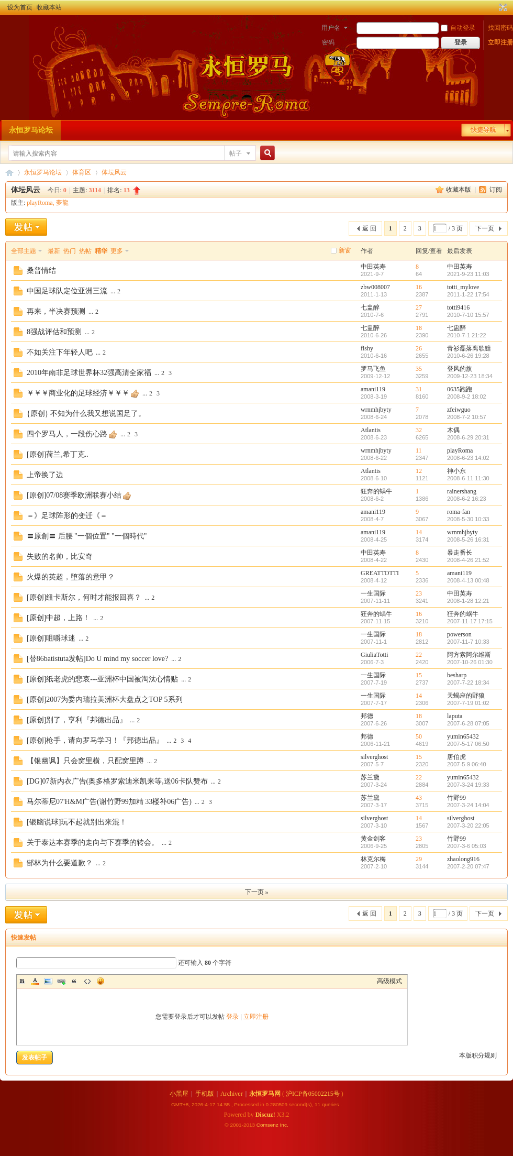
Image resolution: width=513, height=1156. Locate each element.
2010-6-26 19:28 (468, 356)
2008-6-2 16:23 (466, 499)
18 (419, 328)
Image (48, 981)
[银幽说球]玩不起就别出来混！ (77, 822)
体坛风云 (114, 172)
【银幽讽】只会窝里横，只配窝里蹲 (85, 761)
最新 (54, 251)
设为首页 (19, 7)
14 (419, 532)
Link (61, 981)
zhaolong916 (463, 859)
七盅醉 (370, 307)
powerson (459, 634)
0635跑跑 (459, 389)
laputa (454, 716)
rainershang (461, 491)
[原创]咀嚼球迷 (51, 638)
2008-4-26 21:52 (468, 560)
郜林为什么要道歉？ (60, 863)
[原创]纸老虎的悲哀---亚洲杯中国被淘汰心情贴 (102, 679)
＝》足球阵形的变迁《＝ (67, 516)
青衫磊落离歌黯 (469, 348)
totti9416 (458, 307)
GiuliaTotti (374, 654)
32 (419, 430)
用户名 (330, 27)
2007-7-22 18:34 (468, 682)
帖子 (235, 153)
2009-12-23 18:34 (470, 376)
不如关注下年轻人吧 (60, 352)
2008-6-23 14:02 (468, 458)
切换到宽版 (502, 7)
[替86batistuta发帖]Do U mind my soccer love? (97, 659)
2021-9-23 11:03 (468, 274)
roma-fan (458, 511)
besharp (456, 675)
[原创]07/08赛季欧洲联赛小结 (74, 495)
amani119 (373, 389)
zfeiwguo (459, 409)
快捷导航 (483, 130)
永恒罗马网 (265, 1093)
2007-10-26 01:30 (470, 662)
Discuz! (265, 1114)
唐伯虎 (456, 757)
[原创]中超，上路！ (58, 618)
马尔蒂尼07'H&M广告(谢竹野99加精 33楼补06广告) (109, 802)
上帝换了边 (45, 475)
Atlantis (371, 430)
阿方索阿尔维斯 (469, 654)
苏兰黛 (370, 777)
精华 (101, 251)
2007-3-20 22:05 (468, 825)
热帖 (85, 251)
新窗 (345, 250)
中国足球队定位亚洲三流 (67, 291)
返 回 (369, 228)
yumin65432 (463, 736)
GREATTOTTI (380, 573)
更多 (116, 251)
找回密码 (500, 27)
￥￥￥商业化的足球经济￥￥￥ (78, 393)
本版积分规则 (478, 1055)
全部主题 (23, 251)
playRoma (39, 202)
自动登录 (458, 27)
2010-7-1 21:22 (466, 335)
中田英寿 (373, 266)
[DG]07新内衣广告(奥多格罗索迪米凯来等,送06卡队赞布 (117, 781)
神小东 (456, 471)
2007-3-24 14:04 (468, 805)
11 (419, 450)
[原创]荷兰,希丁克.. (57, 454)
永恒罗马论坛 (31, 130)
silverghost (374, 757)
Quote (74, 981)
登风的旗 (459, 368)
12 (419, 471)
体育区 (81, 172)
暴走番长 (459, 552)
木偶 (453, 430)
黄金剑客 (373, 838)
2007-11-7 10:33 (468, 641)
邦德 (367, 716)
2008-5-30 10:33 (468, 519)
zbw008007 (375, 287)
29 (419, 859)
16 (419, 287)
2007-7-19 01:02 (468, 703)
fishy (367, 348)
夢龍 (62, 202)
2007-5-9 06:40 (466, 764)
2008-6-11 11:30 (468, 478)
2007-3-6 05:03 (466, 846)
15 (419, 675)
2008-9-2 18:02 (466, 396)
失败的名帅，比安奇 (60, 556)
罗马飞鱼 (373, 368)
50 (419, 736)
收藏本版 (459, 189)
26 (419, 348)
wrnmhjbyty (376, 409)
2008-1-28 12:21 (468, 601)
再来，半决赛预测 (56, 311)
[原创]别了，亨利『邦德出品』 (77, 720)
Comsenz (268, 1125)
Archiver (231, 1093)
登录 (232, 1016)
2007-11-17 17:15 (470, 621)
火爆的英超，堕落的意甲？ (71, 577)
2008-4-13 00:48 (468, 580)
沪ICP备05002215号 (313, 1093)
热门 (69, 251)
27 (419, 307)
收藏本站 (49, 7)
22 (419, 654)
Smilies (100, 981)
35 (419, 368)
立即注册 (500, 42)
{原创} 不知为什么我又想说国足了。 (86, 413)
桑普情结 (41, 270)
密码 (328, 42)
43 (419, 797)
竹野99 (456, 797)
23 (419, 593)
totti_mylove (463, 287)
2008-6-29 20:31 (468, 437)
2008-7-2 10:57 (466, 417)
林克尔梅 (373, 859)
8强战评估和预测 (54, 332)
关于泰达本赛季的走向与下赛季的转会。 (93, 842)
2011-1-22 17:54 (468, 294)
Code (87, 981)
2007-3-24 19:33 (468, 784)
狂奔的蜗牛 (376, 491)
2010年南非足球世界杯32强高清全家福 (89, 373)
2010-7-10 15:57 (468, 315)
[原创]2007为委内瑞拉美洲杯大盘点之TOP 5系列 (105, 699)
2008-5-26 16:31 (468, 539)
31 (419, 389)
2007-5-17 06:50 (468, 744)
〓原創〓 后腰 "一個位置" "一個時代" (87, 536)
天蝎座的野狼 (466, 695)
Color (35, 981)
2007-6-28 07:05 (468, 723)
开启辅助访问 (493, 7)
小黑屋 (179, 1093)
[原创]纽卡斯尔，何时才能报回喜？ (84, 597)
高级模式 (389, 981)
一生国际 (373, 593)
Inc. (284, 1125)
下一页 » (257, 892)
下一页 (484, 228)
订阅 (495, 189)
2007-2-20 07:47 (468, 866)
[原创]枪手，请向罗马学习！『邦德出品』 (95, 740)
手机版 (204, 1093)
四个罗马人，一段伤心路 (67, 434)
